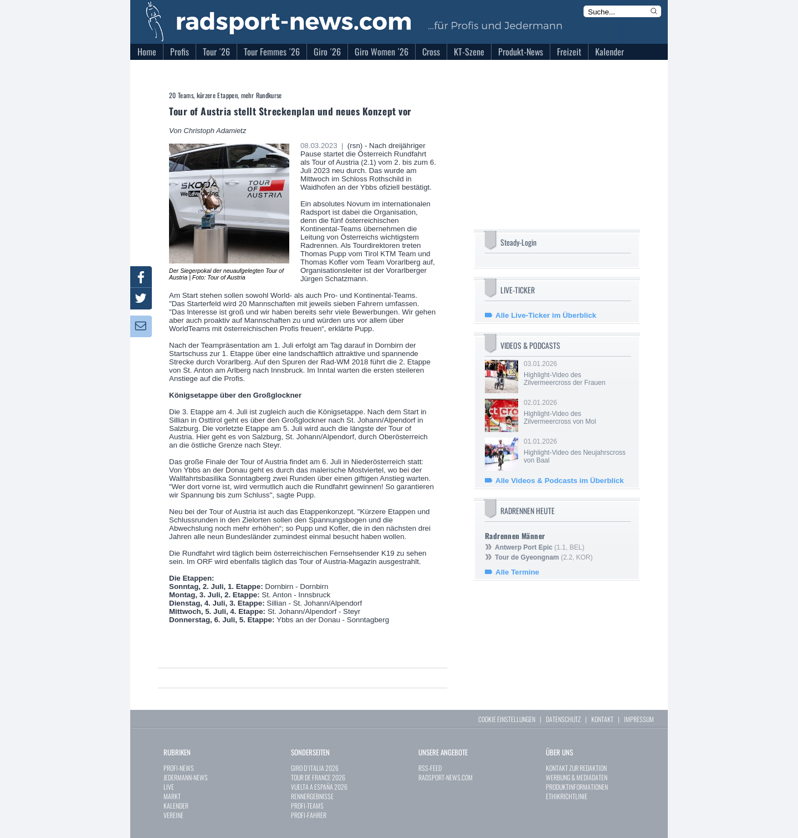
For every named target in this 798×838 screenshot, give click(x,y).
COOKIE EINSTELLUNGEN (506, 719)
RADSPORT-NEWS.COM (445, 777)
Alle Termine (517, 572)
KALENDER (175, 805)
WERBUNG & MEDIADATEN (576, 777)
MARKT (172, 796)
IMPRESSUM (639, 719)
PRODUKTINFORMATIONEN (577, 786)
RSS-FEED (430, 768)
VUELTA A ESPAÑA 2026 (319, 786)
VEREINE (173, 815)
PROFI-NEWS (178, 768)
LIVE (168, 786)
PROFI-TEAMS (307, 805)
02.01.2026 (576, 412)
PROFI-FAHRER (308, 815)
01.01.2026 (576, 451)
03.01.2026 (576, 373)
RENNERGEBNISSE (312, 796)
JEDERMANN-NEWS (185, 777)
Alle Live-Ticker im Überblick (545, 315)
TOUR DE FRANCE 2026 (318, 777)
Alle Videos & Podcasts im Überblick (559, 480)
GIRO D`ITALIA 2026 (315, 768)
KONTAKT (602, 719)
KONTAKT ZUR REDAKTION (576, 768)
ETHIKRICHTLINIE (566, 796)
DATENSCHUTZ (563, 719)
